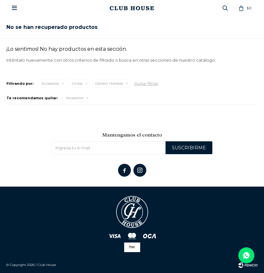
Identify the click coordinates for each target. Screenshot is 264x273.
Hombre (109, 83)
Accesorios (50, 83)
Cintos (77, 83)
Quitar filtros (146, 83)
